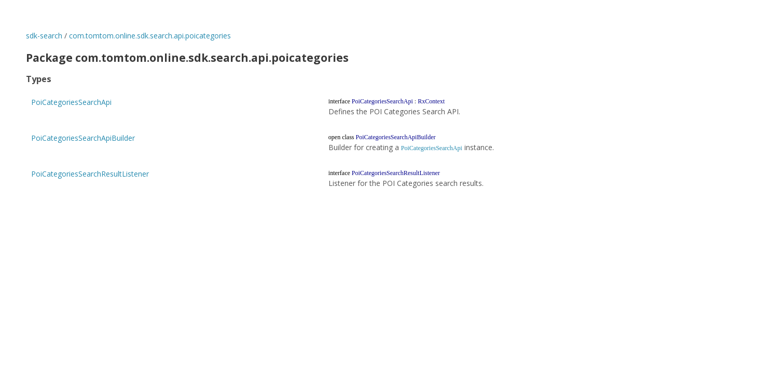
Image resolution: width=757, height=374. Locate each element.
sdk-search (44, 36)
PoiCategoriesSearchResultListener (90, 174)
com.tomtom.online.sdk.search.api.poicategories (150, 36)
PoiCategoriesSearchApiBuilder (83, 138)
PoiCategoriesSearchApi (71, 102)
